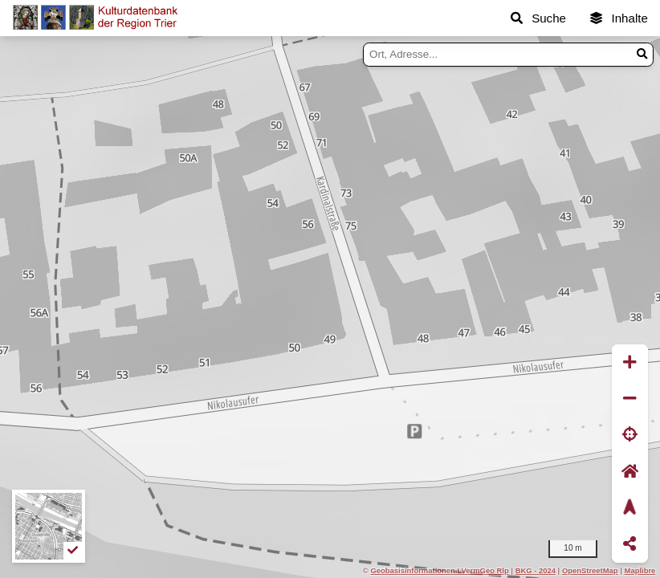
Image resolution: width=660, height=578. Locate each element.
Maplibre (640, 570)
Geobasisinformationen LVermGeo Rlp (439, 570)
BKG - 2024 (535, 570)
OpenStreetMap (590, 570)
